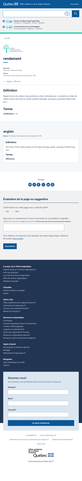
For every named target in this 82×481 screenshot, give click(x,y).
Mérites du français (10, 311)
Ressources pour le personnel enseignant (19, 338)
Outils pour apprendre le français (16, 332)
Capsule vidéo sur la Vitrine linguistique (18, 269)
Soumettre (10, 246)
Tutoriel (6, 365)
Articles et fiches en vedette (14, 290)
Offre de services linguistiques (15, 278)
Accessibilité (30, 435)
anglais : (13, 81)
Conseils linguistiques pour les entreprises (19, 323)
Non (17, 211)
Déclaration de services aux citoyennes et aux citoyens (28, 439)
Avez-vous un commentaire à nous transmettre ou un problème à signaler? (36, 218)
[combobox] (37, 13)
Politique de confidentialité (61, 439)
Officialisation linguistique (13, 353)
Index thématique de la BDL (14, 362)
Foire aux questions (10, 272)
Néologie (6, 350)
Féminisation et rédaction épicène (16, 347)
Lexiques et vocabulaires (12, 329)
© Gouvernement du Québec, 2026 (40, 461)
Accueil (7, 38)
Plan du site (41, 444)
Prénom (12, 387)
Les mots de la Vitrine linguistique (16, 275)
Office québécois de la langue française (35, 4)
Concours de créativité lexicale (15, 308)
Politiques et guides (10, 281)
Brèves (5, 293)
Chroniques (7, 321)
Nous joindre (75, 4)
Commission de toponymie (13, 305)
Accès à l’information (47, 435)
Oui (7, 211)
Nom (10, 398)
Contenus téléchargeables (13, 326)
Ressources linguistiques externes (16, 335)
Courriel (12, 410)
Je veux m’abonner (41, 423)
